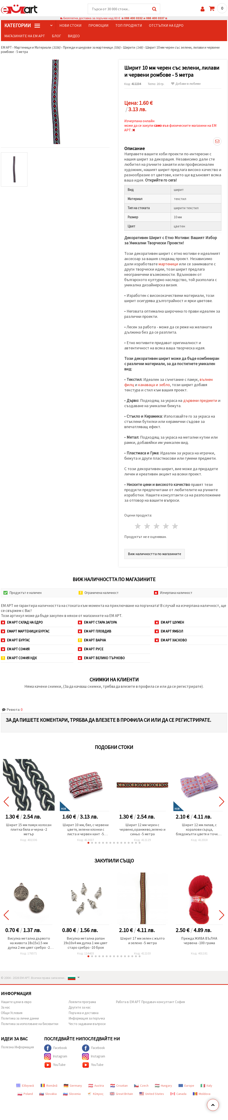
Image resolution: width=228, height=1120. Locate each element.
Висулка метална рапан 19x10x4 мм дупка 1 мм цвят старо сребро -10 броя (86, 943)
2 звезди (147, 526)
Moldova (201, 1093)
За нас (5, 1007)
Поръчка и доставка (83, 1013)
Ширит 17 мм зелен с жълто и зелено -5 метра (142, 940)
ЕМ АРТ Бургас (15, 640)
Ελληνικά (25, 1085)
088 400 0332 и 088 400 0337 (144, 18)
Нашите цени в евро (16, 1002)
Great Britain (121, 1093)
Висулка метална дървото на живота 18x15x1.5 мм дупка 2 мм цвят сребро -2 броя (29, 943)
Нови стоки (70, 25)
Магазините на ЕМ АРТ (24, 36)
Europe (186, 1085)
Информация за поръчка (87, 1018)
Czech (141, 1085)
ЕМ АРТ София (15, 649)
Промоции (98, 25)
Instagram (55, 1056)
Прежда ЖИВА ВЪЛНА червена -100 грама (199, 940)
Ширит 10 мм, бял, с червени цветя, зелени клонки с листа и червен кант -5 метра (86, 829)
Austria (96, 1085)
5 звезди (175, 526)
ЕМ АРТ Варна (92, 640)
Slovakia (48, 1094)
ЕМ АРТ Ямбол (169, 631)
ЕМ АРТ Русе (90, 649)
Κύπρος (95, 1093)
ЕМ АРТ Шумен (169, 622)
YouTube (55, 1065)
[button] (88, 843)
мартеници (168, 263)
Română (48, 1085)
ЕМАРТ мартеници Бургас (25, 631)
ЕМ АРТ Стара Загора (97, 622)
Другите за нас (80, 1007)
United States (151, 1093)
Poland (25, 1094)
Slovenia (72, 1094)
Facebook (55, 1048)
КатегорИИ (22, 25)
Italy (206, 1085)
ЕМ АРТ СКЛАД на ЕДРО (22, 622)
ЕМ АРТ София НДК (19, 658)
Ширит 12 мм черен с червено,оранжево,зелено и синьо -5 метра (142, 829)
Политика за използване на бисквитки (29, 1024)
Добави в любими (186, 83)
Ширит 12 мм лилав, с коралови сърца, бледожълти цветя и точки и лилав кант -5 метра (199, 829)
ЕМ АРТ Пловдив (94, 631)
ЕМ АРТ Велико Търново (101, 658)
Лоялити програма (82, 1002)
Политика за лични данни (20, 1018)
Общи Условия (11, 1013)
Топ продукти (128, 25)
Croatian (119, 1085)
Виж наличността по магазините (154, 553)
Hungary (163, 1085)
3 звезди (156, 526)
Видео (74, 36)
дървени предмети (200, 400)
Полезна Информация (17, 1047)
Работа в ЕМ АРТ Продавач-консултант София (150, 1002)
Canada (178, 1093)
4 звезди (166, 526)
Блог (56, 36)
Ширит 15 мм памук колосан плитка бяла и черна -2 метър (28, 829)
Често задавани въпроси (87, 1024)
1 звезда (138, 526)
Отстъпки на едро (166, 25)
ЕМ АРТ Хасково (171, 640)
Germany (73, 1085)
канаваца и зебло (154, 384)
